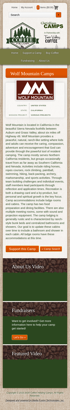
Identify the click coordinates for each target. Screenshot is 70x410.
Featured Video (27, 353)
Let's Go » (20, 337)
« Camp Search (51, 248)
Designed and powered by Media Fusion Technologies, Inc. (35, 400)
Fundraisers (23, 310)
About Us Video (27, 266)
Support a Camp (32, 52)
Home (15, 7)
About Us (44, 60)
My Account (27, 7)
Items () (47, 7)
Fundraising (28, 60)
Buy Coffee (52, 52)
